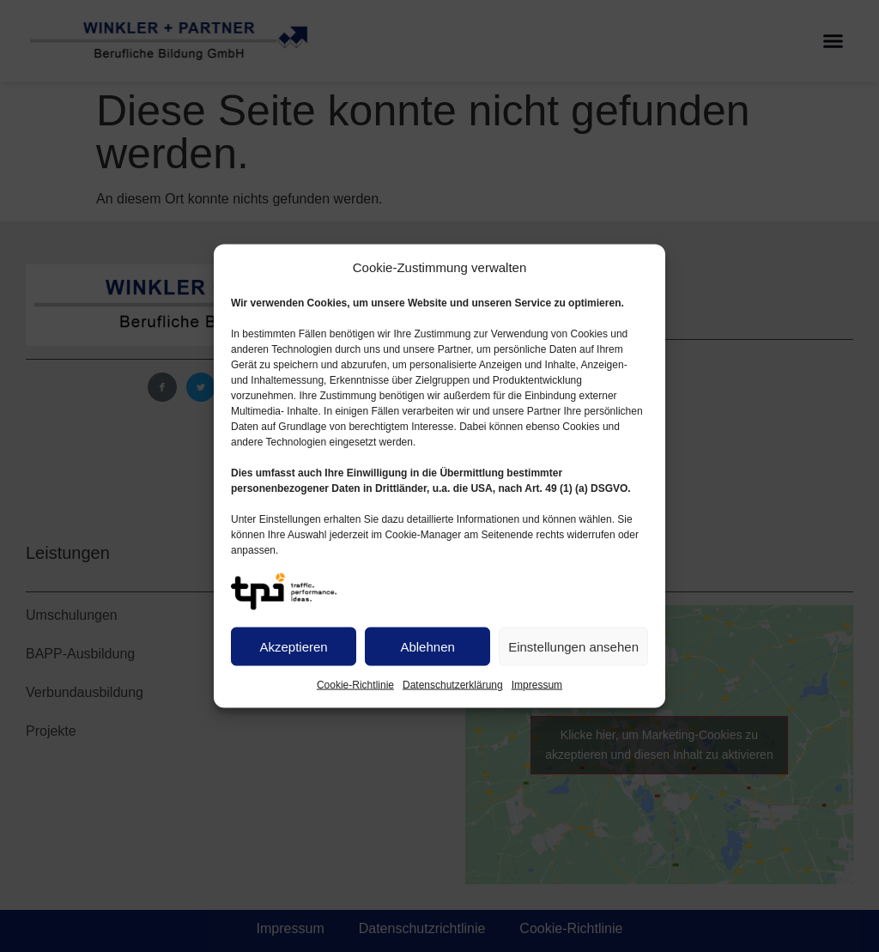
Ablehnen (427, 646)
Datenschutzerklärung (453, 685)
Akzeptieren (293, 646)
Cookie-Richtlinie (355, 685)
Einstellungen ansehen (573, 646)
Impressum (537, 685)
